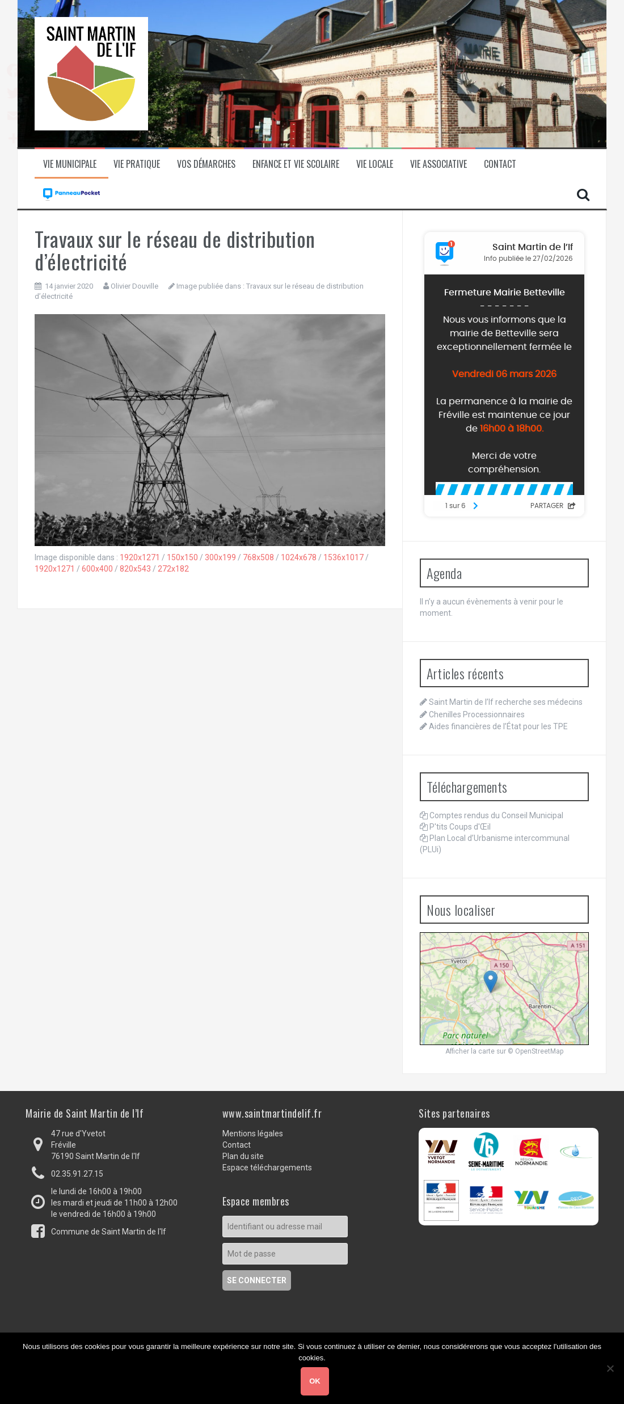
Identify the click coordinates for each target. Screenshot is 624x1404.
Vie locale (374, 164)
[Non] (609, 1368)
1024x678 (299, 557)
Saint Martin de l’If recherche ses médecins (506, 702)
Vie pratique (136, 164)
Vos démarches (206, 164)
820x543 (135, 568)
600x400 (97, 568)
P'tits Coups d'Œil (460, 826)
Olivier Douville (134, 286)
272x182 (173, 568)
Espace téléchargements (267, 1167)
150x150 (182, 557)
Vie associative (438, 164)
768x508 (258, 557)
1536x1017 (343, 557)
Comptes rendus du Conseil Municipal (496, 815)
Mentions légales (252, 1133)
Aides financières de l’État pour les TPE (498, 726)
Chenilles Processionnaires (477, 714)
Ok (315, 1381)
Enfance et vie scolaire (295, 164)
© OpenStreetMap (535, 1051)
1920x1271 (140, 557)
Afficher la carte (470, 1051)
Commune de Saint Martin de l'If (108, 1231)
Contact (500, 164)
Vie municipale (69, 164)
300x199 (220, 557)
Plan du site (243, 1156)
